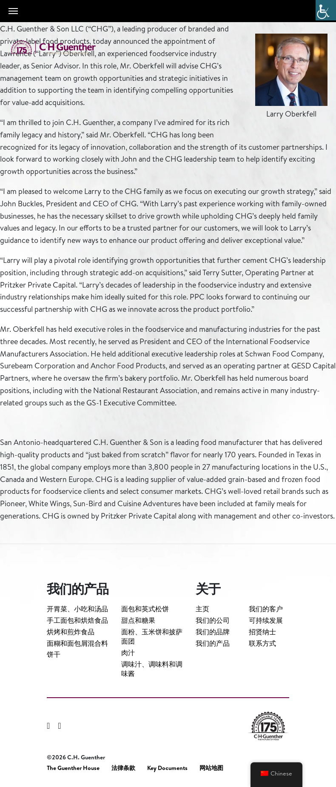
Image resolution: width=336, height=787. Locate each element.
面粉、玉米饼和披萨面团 (151, 636)
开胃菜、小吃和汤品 (77, 608)
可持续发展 (266, 620)
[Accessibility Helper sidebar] (326, 10)
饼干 (53, 654)
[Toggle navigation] (13, 11)
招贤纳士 (262, 631)
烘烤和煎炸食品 (70, 631)
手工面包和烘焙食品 (77, 620)
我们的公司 (213, 620)
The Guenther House (73, 768)
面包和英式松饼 (145, 608)
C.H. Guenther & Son (62, 47)
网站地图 (211, 768)
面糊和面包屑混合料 (77, 643)
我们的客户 (266, 608)
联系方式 (262, 643)
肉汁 (128, 652)
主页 (202, 608)
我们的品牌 (213, 631)
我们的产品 (213, 643)
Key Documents (167, 768)
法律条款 (123, 768)
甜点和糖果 (138, 620)
